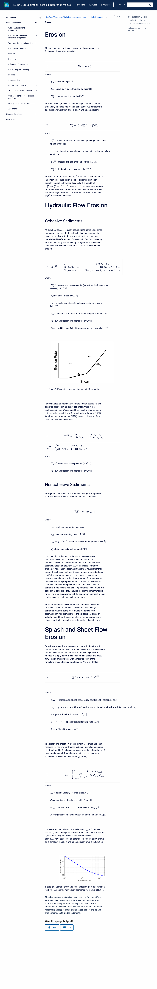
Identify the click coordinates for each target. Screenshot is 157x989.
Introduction (11, 17)
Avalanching (13, 109)
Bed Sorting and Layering (18, 70)
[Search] (140, 4)
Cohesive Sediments (138, 20)
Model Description (13, 23)
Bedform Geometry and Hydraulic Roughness (17, 36)
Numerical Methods (14, 114)
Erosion (11, 54)
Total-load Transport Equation (20, 43)
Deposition (12, 59)
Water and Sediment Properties (16, 29)
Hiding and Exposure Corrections (21, 104)
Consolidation (14, 80)
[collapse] (36, 22)
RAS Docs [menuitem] (93, 5)
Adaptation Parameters (17, 64)
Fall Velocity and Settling (18, 85)
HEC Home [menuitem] (80, 5)
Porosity (11, 75)
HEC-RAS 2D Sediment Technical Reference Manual (41, 4)
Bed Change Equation (17, 48)
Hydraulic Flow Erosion (137, 17)
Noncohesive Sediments (140, 24)
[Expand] (36, 27)
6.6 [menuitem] (120, 5)
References (10, 119)
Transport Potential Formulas (20, 91)
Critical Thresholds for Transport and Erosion (21, 97)
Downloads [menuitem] (105, 5)
